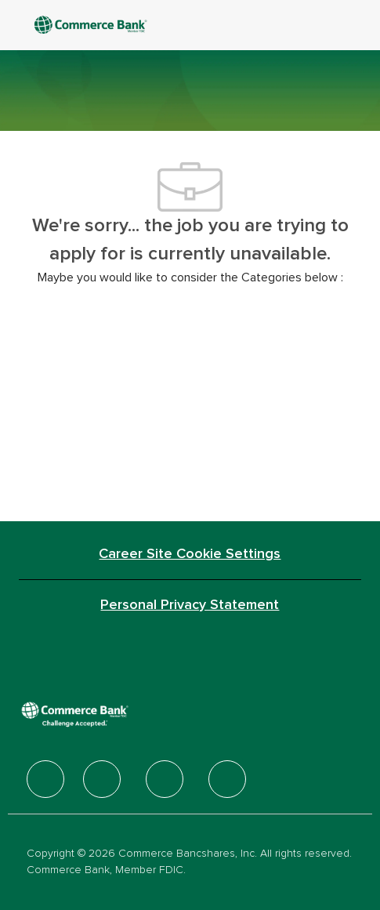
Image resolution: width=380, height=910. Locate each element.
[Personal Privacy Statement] (190, 605)
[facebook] (45, 779)
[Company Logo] (109, 24)
